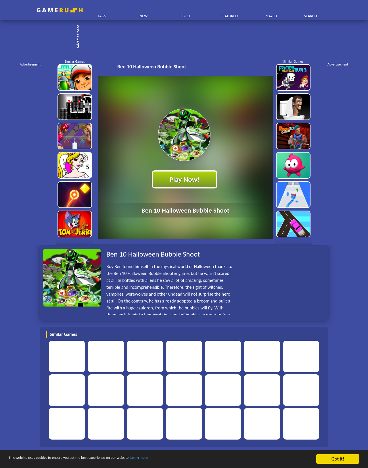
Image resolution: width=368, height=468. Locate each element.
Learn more (179, 459)
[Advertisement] (187, 37)
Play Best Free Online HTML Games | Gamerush (59, 10)
